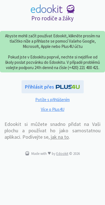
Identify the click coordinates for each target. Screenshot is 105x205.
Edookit (62, 153)
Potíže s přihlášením (52, 99)
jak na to (60, 137)
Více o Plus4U (52, 109)
